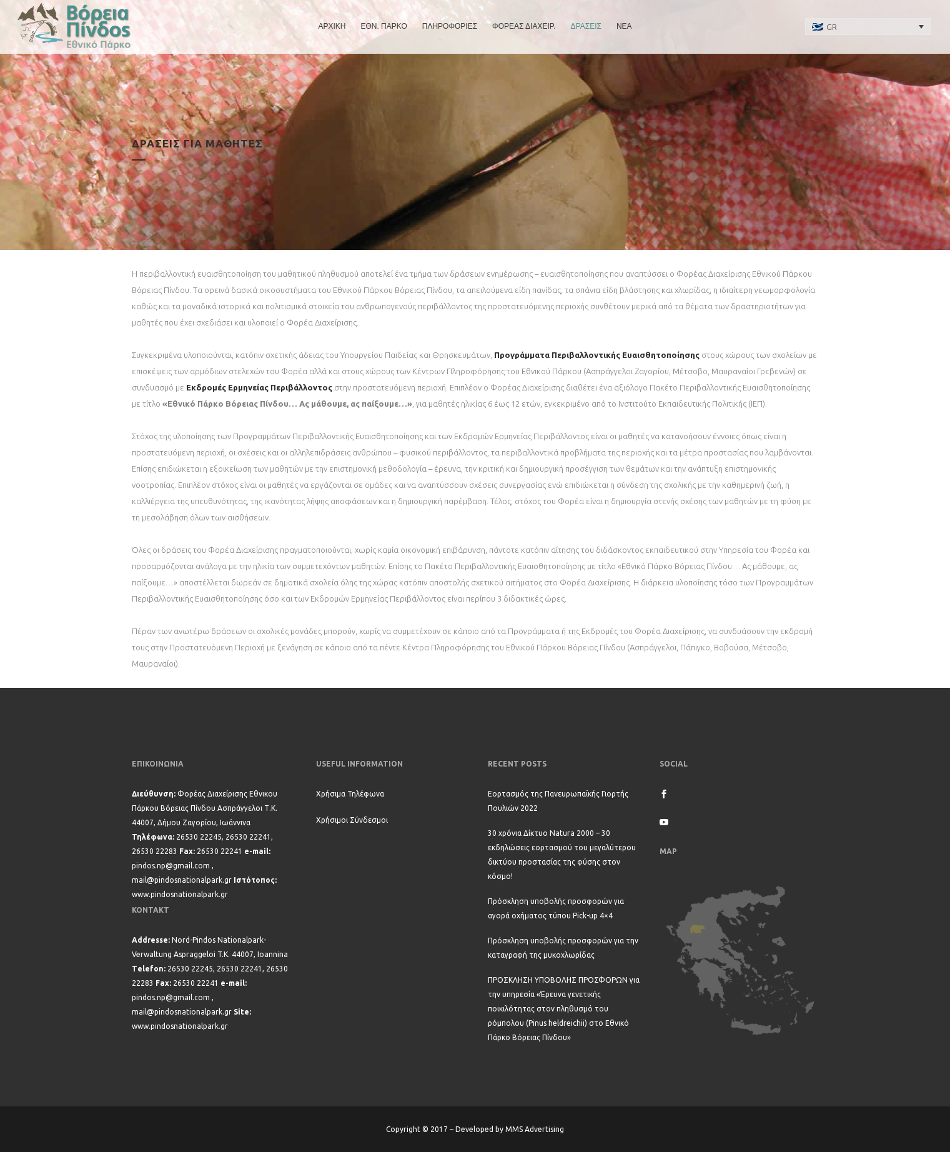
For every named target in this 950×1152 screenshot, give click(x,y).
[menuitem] (868, 26)
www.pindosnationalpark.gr (180, 894)
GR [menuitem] (831, 26)
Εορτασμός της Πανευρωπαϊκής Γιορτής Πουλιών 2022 (558, 801)
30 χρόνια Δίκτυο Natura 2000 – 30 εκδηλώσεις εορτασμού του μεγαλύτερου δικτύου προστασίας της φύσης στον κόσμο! (562, 854)
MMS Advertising (534, 1129)
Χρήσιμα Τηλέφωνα (350, 794)
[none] (868, 26)
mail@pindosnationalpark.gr (182, 880)
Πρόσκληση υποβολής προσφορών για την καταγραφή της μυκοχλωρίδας (563, 947)
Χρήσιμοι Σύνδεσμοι (352, 820)
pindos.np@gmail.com (171, 866)
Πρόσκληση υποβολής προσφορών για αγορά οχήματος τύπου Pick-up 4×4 (556, 908)
